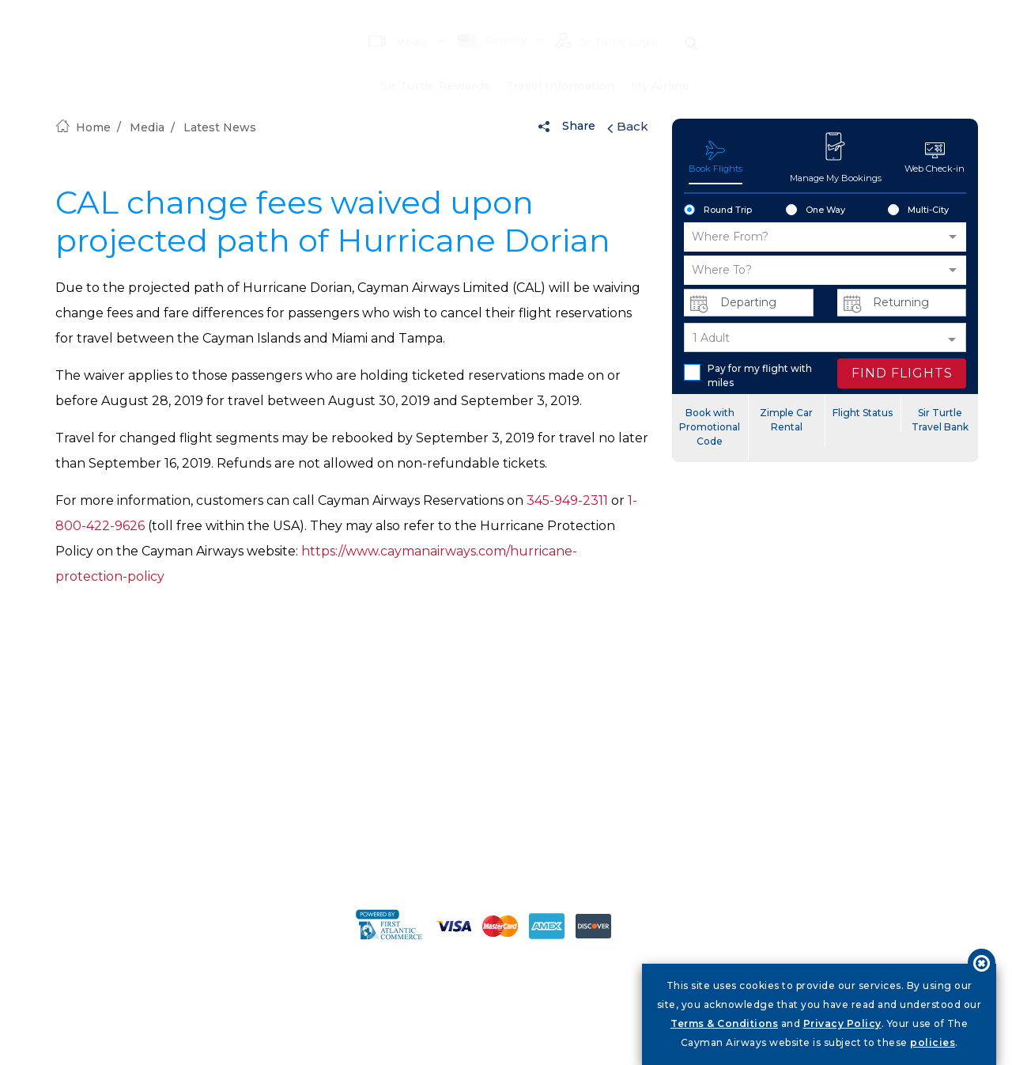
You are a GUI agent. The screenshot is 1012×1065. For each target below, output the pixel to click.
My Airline (660, 63)
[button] (825, 237)
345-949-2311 (567, 500)
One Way (815, 210)
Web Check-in (934, 157)
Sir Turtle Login (605, 19)
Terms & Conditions (724, 1023)
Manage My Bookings (836, 157)
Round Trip (718, 210)
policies (932, 1042)
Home (83, 127)
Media (394, 18)
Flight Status (863, 413)
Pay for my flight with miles (748, 375)
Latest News (219, 127)
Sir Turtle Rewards (435, 63)
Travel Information (560, 63)
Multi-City (918, 210)
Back (627, 127)
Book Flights (715, 157)
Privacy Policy (842, 1023)
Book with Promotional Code (709, 427)
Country (488, 17)
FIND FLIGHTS (902, 373)
